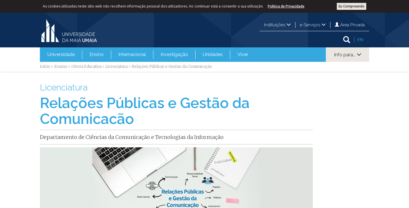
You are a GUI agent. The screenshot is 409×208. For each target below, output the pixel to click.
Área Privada (350, 24)
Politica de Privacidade (286, 6)
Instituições (277, 24)
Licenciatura (116, 66)
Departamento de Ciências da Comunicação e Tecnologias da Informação (132, 137)
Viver (242, 54)
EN (360, 39)
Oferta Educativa (86, 66)
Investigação (174, 54)
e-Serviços (313, 24)
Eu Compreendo (352, 6)
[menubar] (147, 54)
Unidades (213, 54)
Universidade (61, 54)
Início (45, 66)
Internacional (132, 54)
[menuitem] (61, 54)
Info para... (347, 54)
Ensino (97, 54)
